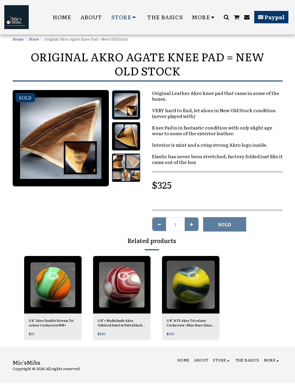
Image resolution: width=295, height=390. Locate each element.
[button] (226, 17)
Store (34, 39)
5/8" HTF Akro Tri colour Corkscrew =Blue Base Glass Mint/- (190, 323)
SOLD (224, 224)
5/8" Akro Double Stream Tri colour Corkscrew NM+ (52, 323)
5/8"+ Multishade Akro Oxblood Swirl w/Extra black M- (119, 323)
